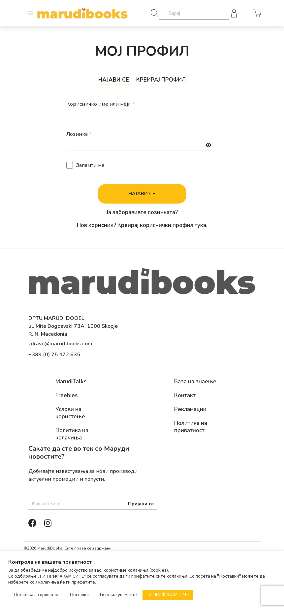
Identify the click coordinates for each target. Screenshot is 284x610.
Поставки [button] (79, 595)
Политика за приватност (38, 595)
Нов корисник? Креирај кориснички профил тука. (142, 225)
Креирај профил (162, 80)
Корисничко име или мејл (100, 104)
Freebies (66, 396)
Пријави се (141, 504)
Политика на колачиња (71, 434)
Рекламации (190, 409)
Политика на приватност (190, 427)
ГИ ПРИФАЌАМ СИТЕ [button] (167, 595)
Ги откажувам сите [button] (118, 595)
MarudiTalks (70, 382)
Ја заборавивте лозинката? (142, 212)
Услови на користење (70, 413)
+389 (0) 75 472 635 (54, 355)
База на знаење (195, 382)
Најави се (111, 80)
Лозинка (78, 134)
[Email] (92, 504)
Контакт (185, 396)
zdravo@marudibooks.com (60, 344)
